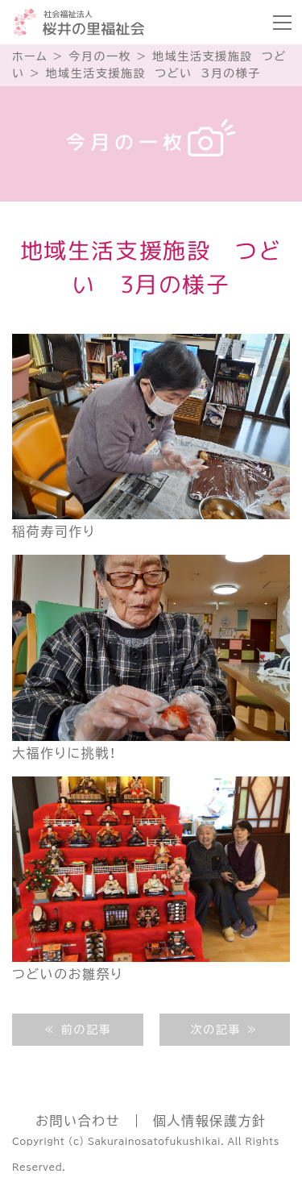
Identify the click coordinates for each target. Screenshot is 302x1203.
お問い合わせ (77, 1120)
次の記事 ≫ (225, 1029)
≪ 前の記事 (77, 1029)
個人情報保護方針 (210, 1120)
